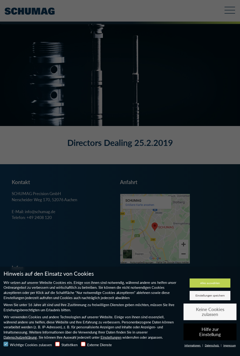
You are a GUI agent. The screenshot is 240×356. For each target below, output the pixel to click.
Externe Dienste (96, 344)
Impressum (229, 345)
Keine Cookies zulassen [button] (210, 312)
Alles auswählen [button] (210, 283)
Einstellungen (111, 337)
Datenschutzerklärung (20, 337)
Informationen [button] (192, 345)
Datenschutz (212, 345)
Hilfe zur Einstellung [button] (210, 331)
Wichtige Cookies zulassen (28, 344)
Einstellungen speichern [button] (210, 295)
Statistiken (66, 344)
